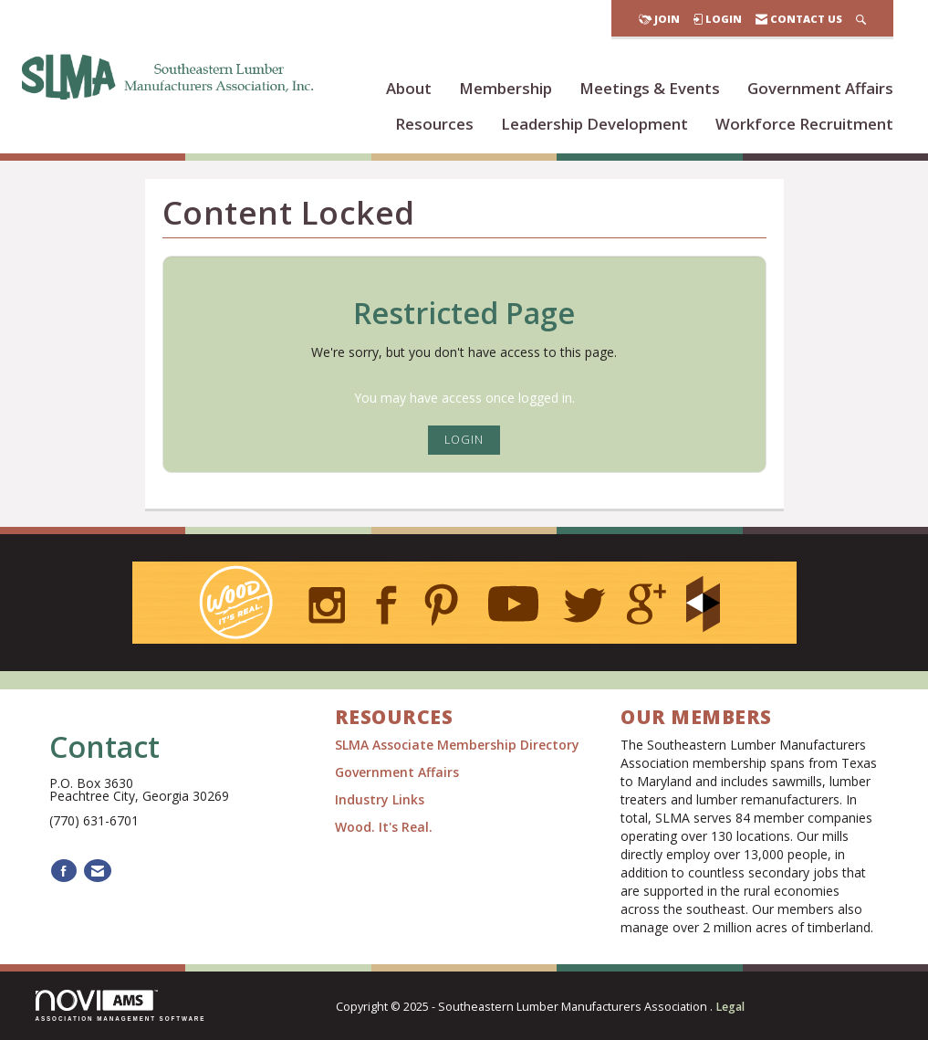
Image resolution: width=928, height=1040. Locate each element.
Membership (505, 88)
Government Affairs (820, 88)
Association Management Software (121, 1006)
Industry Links (379, 799)
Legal (730, 1006)
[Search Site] (861, 19)
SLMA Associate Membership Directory (459, 744)
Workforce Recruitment (804, 123)
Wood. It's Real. (384, 826)
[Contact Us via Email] (97, 870)
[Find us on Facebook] (63, 870)
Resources (434, 123)
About (409, 88)
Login (464, 439)
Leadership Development (594, 123)
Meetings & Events (649, 88)
